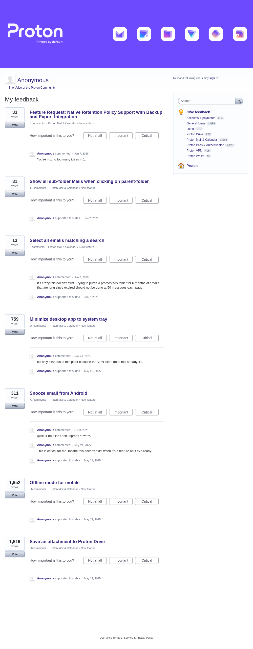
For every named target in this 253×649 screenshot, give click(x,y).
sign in (214, 78)
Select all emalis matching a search (67, 240)
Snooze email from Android (58, 393)
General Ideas (196, 123)
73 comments (38, 399)
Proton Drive (195, 134)
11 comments (38, 187)
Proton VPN (195, 150)
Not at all (97, 136)
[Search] (239, 101)
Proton (192, 166)
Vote (15, 124)
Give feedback (198, 112)
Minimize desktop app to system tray (68, 319)
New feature (86, 123)
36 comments (38, 489)
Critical (150, 136)
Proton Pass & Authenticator (205, 145)
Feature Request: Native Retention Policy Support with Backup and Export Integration (96, 114)
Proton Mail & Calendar (62, 123)
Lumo (191, 129)
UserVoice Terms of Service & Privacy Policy (126, 637)
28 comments (38, 548)
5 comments (37, 123)
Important (123, 136)
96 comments (38, 325)
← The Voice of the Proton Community (30, 87)
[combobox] (208, 101)
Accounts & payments (201, 118)
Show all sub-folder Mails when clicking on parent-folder (89, 181)
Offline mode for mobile (55, 482)
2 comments (37, 246)
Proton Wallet (196, 156)
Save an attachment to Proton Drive (67, 541)
